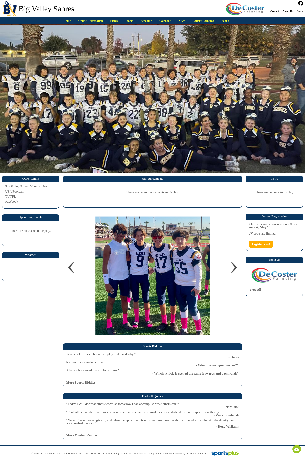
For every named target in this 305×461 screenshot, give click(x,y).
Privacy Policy (177, 453)
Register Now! (261, 244)
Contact (191, 453)
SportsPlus (111, 453)
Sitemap (202, 453)
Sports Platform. (138, 453)
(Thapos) (123, 453)
